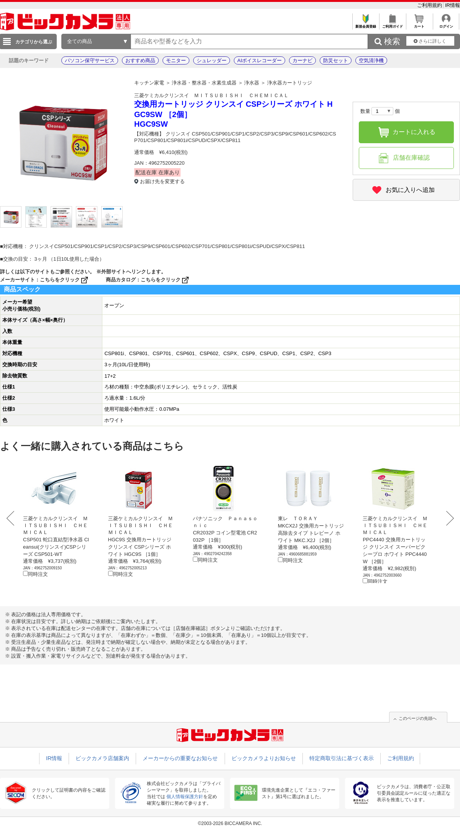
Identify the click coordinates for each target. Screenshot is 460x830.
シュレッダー (212, 60)
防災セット (335, 60)
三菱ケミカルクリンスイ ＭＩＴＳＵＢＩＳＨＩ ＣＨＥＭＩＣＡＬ (211, 95)
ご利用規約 (430, 5)
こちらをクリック (64, 280)
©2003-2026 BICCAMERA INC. (230, 823)
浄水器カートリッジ (289, 83)
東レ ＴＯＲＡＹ (298, 518)
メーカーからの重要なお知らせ (180, 758)
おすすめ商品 (140, 60)
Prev (12, 518)
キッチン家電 (149, 83)
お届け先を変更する (162, 181)
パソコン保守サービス (90, 60)
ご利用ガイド (392, 24)
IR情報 (452, 5)
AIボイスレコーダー (259, 60)
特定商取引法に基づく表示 (341, 758)
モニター (176, 60)
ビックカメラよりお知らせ (264, 758)
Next (447, 518)
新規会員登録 (365, 24)
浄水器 (251, 83)
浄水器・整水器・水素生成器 (204, 83)
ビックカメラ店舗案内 (102, 758)
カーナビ (302, 60)
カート (419, 24)
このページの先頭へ (418, 718)
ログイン (446, 24)
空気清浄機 (371, 60)
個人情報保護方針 (184, 796)
